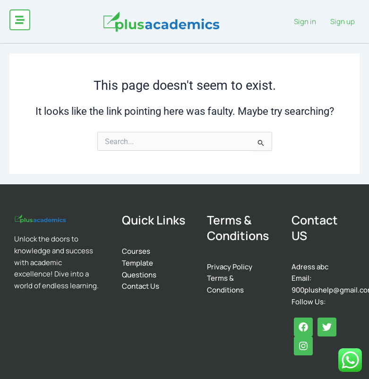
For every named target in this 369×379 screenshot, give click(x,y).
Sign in (305, 21)
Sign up (342, 21)
